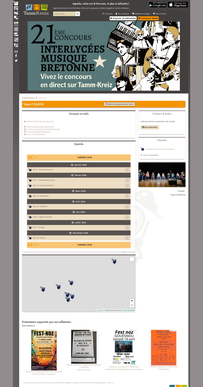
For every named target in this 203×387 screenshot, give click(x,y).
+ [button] (132, 301)
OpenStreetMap (129, 310)
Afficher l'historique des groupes (40, 121)
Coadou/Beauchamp (35, 127)
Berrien (42, 238)
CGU (56, 383)
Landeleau (43, 206)
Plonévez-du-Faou (46, 170)
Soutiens (50, 383)
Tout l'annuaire (150, 155)
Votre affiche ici (28, 325)
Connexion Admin (148, 18)
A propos (26, 383)
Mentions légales (64, 383)
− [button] (132, 305)
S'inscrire (107, 14)
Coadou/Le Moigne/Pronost (38, 129)
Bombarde (49, 127)
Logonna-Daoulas (45, 217)
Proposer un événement (81, 383)
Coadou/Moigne (33, 132)
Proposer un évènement (123, 18)
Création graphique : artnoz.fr (102, 383)
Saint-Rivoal (43, 196)
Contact (43, 383)
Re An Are (30, 134)
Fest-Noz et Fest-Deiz (155, 149)
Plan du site (35, 383)
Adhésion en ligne (141, 14)
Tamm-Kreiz (28, 97)
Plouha (41, 227)
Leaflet (100, 310)
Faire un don (159, 14)
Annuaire (42, 97)
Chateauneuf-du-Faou (46, 180)
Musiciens (170, 149)
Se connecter (122, 14)
